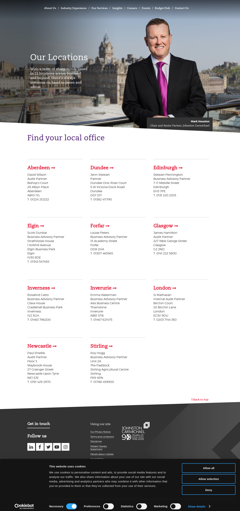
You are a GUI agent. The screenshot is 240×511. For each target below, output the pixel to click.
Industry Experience (74, 8)
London (162, 288)
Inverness (38, 288)
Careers (132, 8)
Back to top (200, 398)
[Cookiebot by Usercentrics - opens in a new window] (24, 504)
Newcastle (39, 345)
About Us (50, 8)
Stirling (98, 345)
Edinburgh (165, 168)
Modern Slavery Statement (98, 447)
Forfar (97, 226)
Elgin (33, 226)
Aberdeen (38, 168)
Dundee (99, 168)
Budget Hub (162, 8)
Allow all (208, 465)
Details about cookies (101, 453)
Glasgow (163, 226)
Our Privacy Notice (100, 431)
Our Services (99, 8)
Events (146, 8)
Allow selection (208, 476)
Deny (208, 487)
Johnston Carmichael (31, 7)
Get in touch (38, 423)
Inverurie (100, 288)
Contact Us (182, 8)
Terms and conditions (102, 436)
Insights (117, 8)
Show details (197, 503)
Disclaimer (96, 440)
